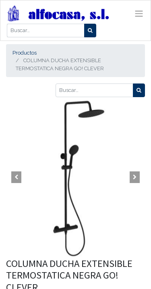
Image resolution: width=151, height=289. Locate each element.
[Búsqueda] (90, 30)
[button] (16, 177)
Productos (24, 53)
